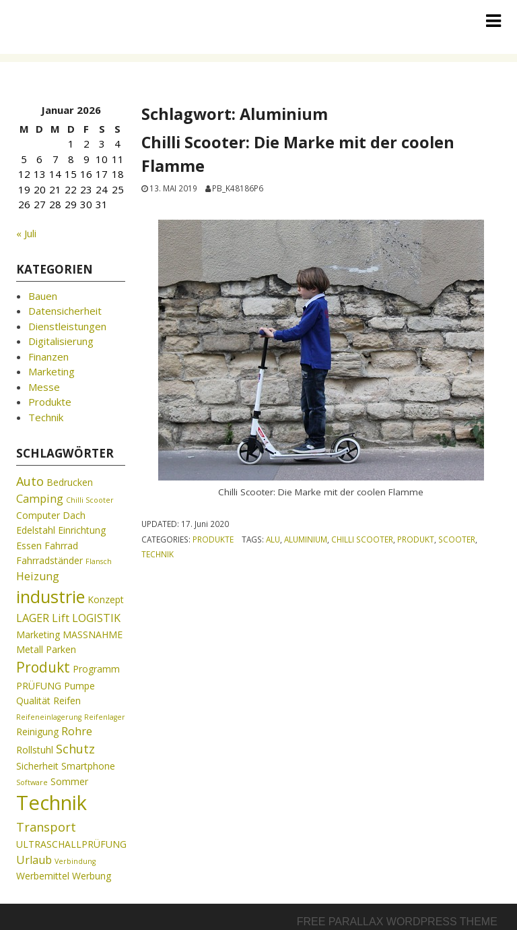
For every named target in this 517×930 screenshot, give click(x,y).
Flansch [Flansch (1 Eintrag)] (98, 561)
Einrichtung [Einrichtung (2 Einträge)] (82, 530)
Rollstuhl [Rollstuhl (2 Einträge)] (34, 749)
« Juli (26, 233)
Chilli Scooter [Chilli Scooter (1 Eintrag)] (90, 500)
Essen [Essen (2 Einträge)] (29, 545)
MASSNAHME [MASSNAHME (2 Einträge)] (93, 634)
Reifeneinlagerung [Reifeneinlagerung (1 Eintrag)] (48, 717)
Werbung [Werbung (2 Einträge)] (91, 875)
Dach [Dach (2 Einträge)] (74, 515)
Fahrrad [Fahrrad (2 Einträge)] (61, 545)
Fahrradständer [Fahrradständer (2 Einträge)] (49, 560)
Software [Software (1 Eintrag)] (32, 782)
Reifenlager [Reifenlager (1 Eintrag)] (104, 717)
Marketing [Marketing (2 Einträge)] (38, 634)
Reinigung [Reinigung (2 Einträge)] (37, 731)
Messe (44, 387)
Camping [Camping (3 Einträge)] (39, 498)
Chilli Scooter (362, 539)
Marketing (51, 371)
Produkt (415, 539)
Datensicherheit (65, 310)
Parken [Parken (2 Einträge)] (61, 649)
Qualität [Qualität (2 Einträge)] (33, 700)
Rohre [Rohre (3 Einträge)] (76, 731)
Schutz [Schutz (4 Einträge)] (75, 749)
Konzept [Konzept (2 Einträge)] (106, 599)
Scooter (456, 539)
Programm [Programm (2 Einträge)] (96, 668)
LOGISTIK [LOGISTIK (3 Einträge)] (96, 618)
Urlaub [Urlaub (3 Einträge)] (34, 859)
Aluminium (305, 539)
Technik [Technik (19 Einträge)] (51, 802)
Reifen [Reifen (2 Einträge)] (67, 700)
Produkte (213, 539)
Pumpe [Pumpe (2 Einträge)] (79, 685)
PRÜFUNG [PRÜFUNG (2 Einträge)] (38, 685)
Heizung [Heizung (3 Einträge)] (37, 576)
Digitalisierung (61, 341)
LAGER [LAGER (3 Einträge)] (32, 618)
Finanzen (48, 356)
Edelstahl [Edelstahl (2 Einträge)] (35, 530)
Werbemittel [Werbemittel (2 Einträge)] (42, 875)
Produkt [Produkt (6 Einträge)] (43, 667)
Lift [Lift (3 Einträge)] (60, 618)
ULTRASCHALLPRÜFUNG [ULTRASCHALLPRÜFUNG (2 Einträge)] (71, 844)
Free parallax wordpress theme (397, 921)
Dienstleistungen (67, 326)
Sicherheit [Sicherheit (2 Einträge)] (37, 766)
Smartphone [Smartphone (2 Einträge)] (88, 766)
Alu (273, 539)
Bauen (42, 296)
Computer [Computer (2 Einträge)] (38, 515)
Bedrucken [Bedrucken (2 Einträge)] (69, 482)
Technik (157, 554)
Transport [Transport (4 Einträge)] (46, 827)
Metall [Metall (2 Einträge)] (29, 649)
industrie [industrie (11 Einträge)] (50, 596)
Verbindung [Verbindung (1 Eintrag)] (75, 861)
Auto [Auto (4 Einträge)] (30, 481)
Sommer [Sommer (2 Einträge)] (69, 781)
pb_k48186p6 (237, 188)
